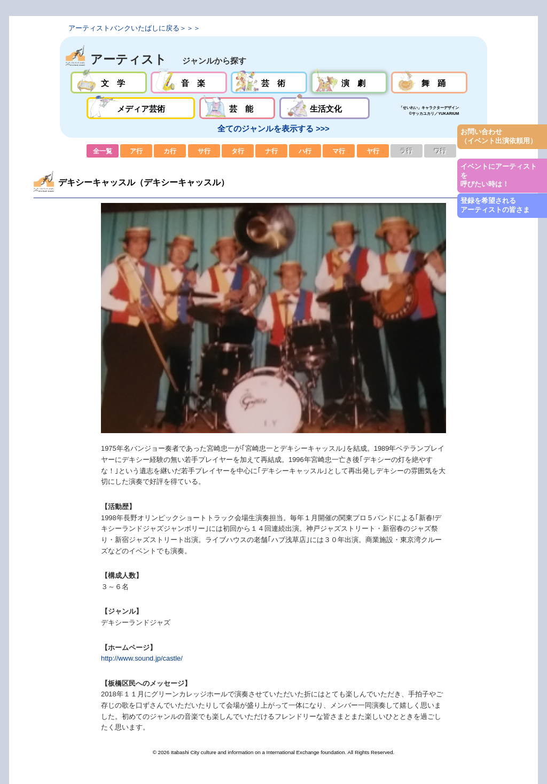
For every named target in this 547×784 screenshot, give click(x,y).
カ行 (170, 151)
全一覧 (103, 151)
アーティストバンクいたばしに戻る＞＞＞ (134, 28)
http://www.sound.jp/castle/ (142, 658)
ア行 (136, 151)
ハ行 (305, 151)
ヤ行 (373, 151)
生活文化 (324, 108)
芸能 (237, 108)
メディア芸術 (141, 108)
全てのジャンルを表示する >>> (273, 128)
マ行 (339, 151)
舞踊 (429, 82)
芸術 (269, 82)
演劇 (349, 82)
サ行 (204, 151)
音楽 (188, 82)
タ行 (238, 151)
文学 (108, 82)
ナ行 (271, 151)
